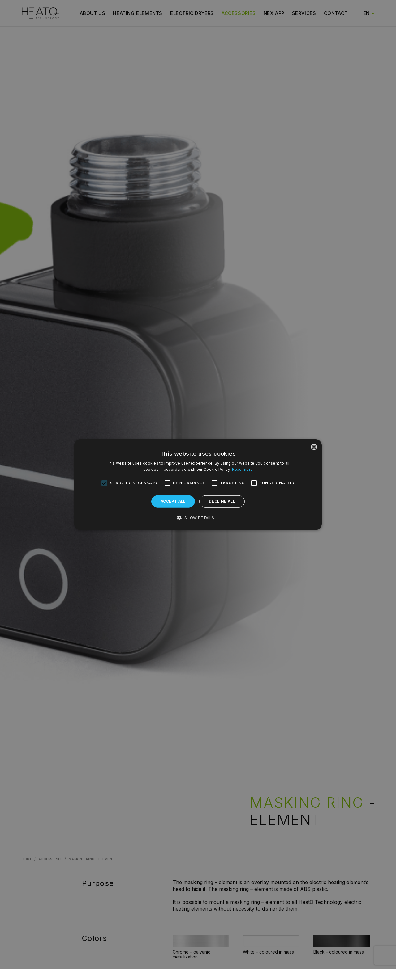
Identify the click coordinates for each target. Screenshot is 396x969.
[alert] (198, 484)
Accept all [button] (173, 501)
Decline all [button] (222, 501)
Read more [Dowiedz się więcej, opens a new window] (242, 469)
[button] (198, 518)
